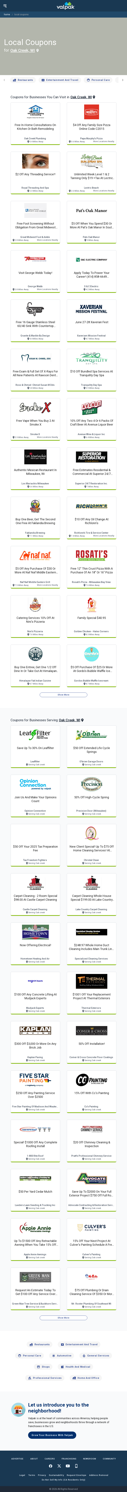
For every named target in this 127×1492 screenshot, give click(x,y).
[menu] (5, 5)
